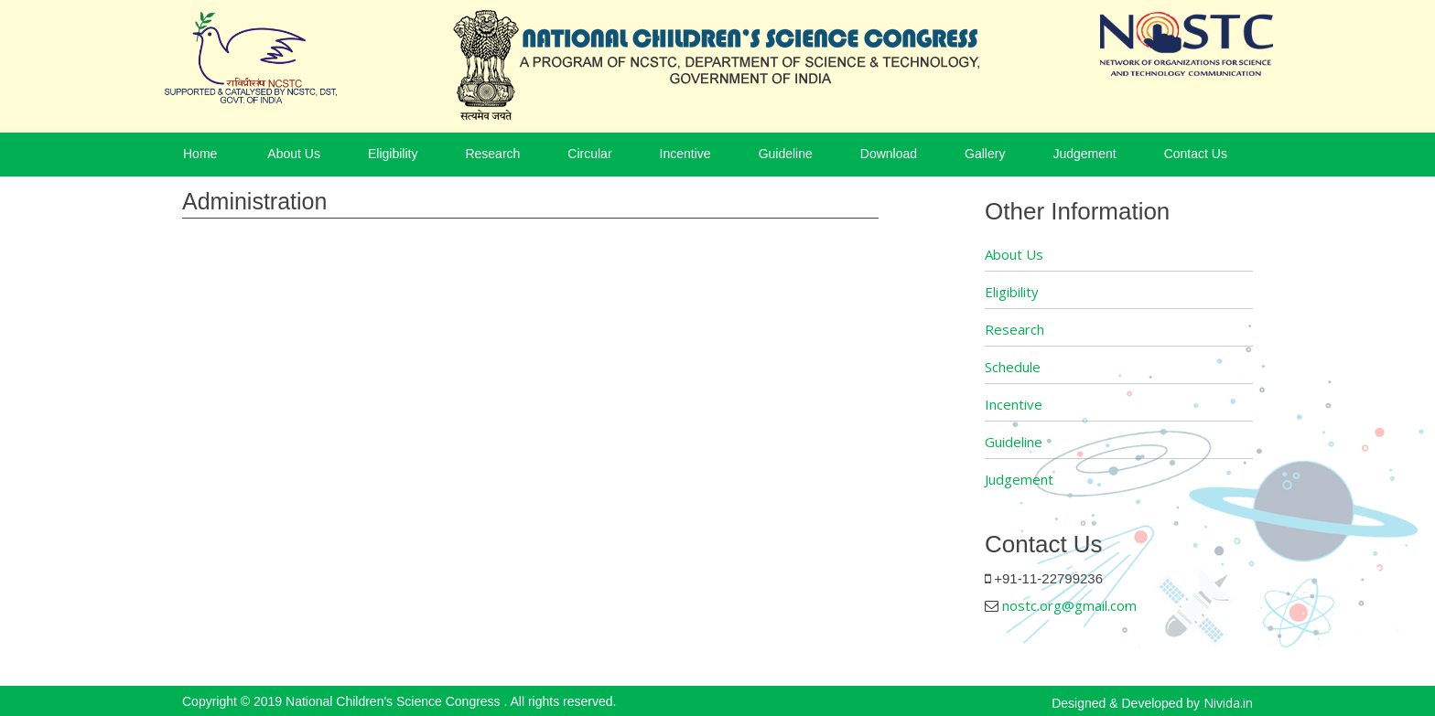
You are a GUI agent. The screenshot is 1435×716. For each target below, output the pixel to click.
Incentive (685, 153)
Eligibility (392, 153)
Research (492, 153)
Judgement (1084, 153)
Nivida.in (1228, 702)
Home (200, 153)
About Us (293, 153)
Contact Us (1195, 153)
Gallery (985, 153)
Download (888, 153)
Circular (589, 153)
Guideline (786, 153)
